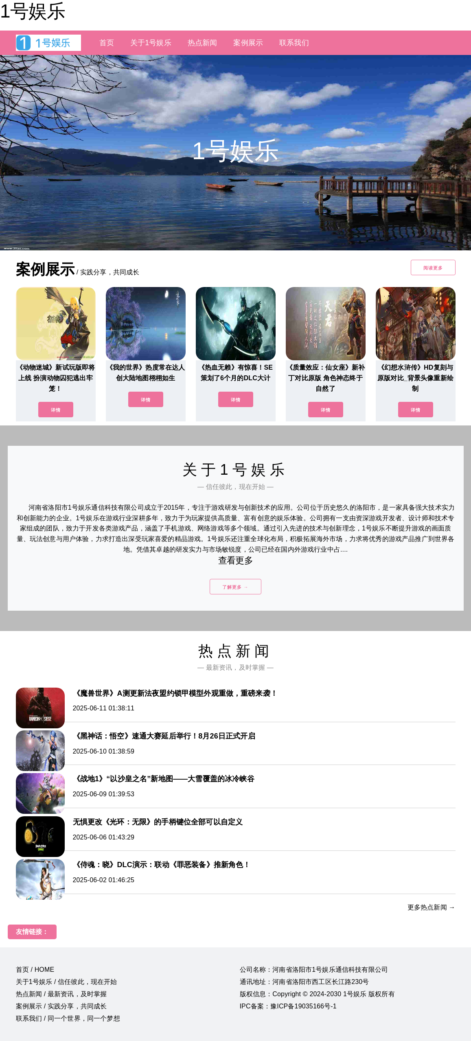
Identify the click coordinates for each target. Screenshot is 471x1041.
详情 (56, 410)
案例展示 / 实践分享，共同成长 (61, 1006)
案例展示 (248, 43)
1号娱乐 (32, 11)
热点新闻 (202, 43)
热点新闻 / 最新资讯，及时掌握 (61, 994)
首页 (106, 43)
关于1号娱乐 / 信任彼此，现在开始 (66, 981)
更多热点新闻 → (431, 907)
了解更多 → (235, 587)
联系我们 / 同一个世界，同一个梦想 (68, 1018)
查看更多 (235, 560)
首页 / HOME (35, 969)
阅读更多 (433, 267)
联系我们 (294, 43)
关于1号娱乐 (150, 43)
